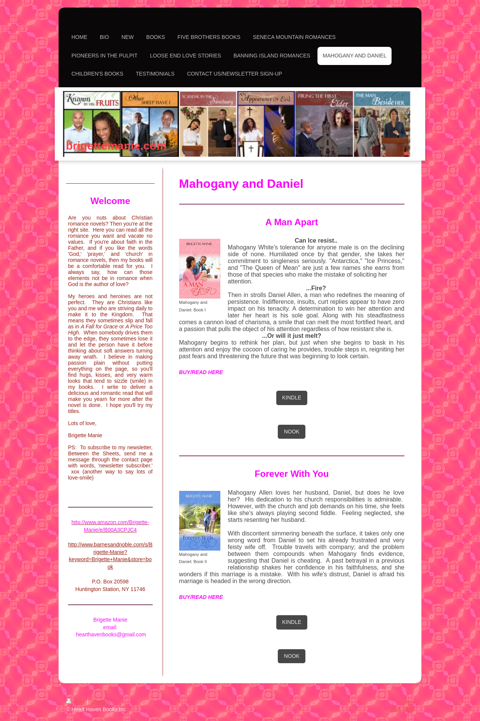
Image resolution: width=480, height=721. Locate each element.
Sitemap (99, 702)
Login (407, 702)
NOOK (291, 432)
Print (76, 702)
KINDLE (292, 398)
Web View (402, 709)
